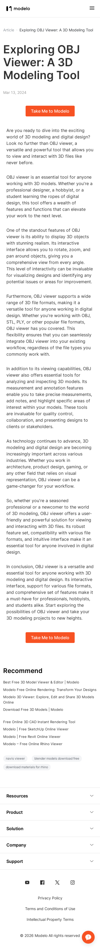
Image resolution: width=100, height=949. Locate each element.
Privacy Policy (50, 898)
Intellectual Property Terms (50, 919)
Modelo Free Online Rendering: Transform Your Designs (50, 689)
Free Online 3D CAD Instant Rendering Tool (39, 722)
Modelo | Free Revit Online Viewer (32, 736)
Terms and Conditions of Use (50, 908)
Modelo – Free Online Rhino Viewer (32, 744)
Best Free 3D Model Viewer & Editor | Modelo (41, 682)
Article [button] (8, 30)
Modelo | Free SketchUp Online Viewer (36, 729)
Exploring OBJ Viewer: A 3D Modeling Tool (56, 30)
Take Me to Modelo (50, 111)
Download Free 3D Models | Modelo (33, 709)
